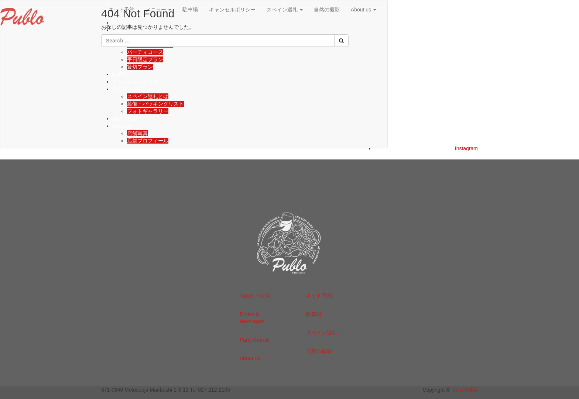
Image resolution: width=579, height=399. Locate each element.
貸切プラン (140, 67)
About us (363, 10)
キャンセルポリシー (135, 82)
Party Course (255, 340)
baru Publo (465, 390)
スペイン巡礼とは (147, 96)
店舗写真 (137, 133)
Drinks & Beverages (252, 317)
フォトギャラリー (147, 111)
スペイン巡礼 (127, 89)
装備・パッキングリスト (155, 104)
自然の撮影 (125, 118)
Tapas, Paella (255, 296)
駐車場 (120, 74)
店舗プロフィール (147, 141)
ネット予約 (319, 296)
